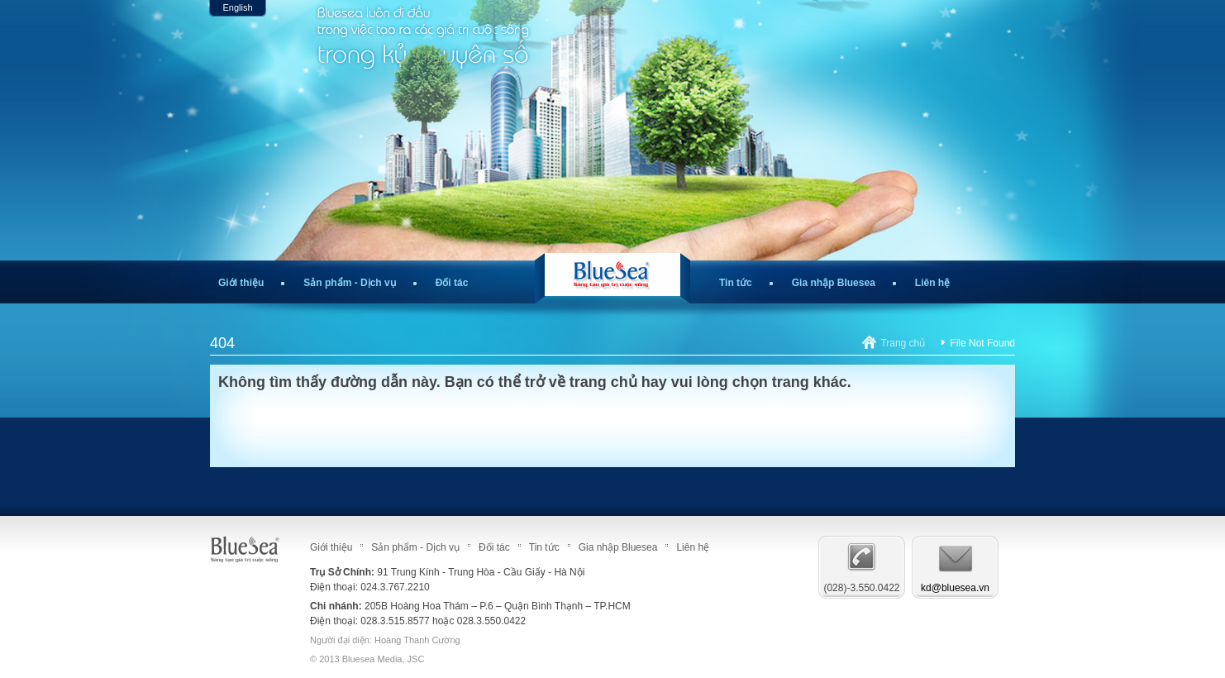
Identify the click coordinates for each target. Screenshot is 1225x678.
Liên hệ (932, 283)
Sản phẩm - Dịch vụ (349, 283)
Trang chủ (902, 343)
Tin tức (735, 283)
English (237, 7)
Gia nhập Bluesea (833, 283)
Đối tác (452, 283)
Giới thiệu (241, 283)
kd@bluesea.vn (955, 588)
